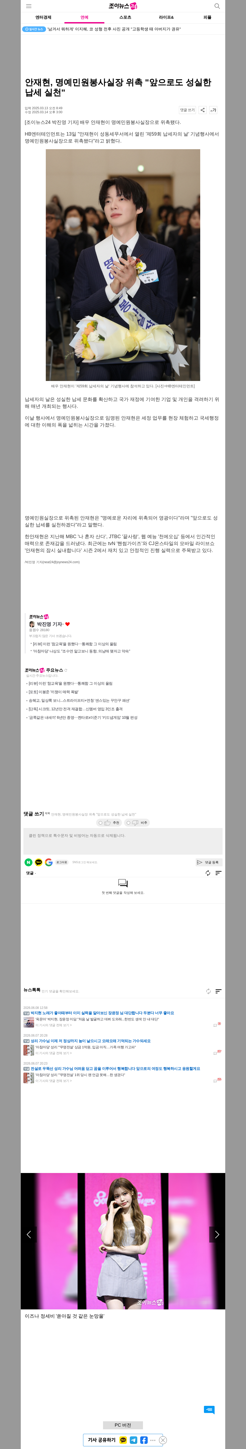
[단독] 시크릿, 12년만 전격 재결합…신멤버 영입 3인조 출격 (76, 709)
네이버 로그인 (28, 862)
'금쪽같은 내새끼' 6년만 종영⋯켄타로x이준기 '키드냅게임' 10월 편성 (83, 717)
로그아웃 (61, 862)
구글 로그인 (49, 862)
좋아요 (67, 624)
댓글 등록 (212, 862)
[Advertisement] (123, 56)
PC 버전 (123, 1425)
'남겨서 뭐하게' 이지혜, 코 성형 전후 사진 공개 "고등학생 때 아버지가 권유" (114, 29)
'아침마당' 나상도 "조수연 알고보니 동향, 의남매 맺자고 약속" (81, 651)
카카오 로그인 (39, 862)
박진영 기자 (49, 624)
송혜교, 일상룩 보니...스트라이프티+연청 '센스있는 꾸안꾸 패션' (79, 700)
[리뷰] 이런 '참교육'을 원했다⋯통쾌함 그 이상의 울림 (75, 644)
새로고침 (66, 670)
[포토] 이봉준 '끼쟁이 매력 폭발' (54, 692)
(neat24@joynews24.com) (61, 562)
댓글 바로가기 (209, 1410)
